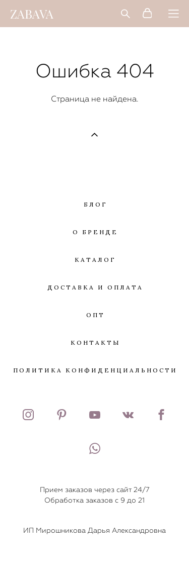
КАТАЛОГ (95, 259)
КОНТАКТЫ (95, 342)
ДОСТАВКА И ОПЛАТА (95, 287)
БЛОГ (95, 204)
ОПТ (95, 315)
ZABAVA (31, 14)
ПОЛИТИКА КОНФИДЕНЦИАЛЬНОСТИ (95, 370)
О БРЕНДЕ (95, 232)
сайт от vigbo (94, 558)
